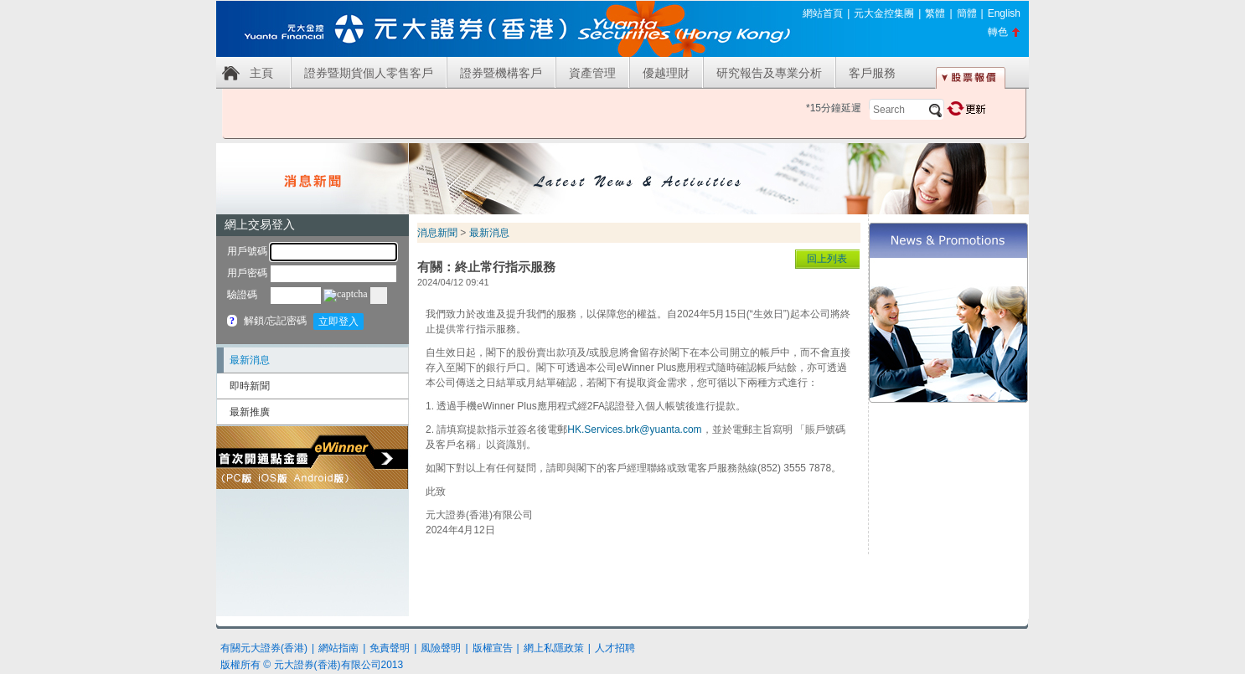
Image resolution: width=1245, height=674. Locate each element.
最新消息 (250, 360)
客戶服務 (872, 73)
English (1004, 13)
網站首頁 (823, 13)
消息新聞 (437, 233)
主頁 (261, 73)
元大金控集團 (884, 13)
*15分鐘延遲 (833, 108)
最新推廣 (250, 412)
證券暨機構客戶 (501, 73)
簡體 (967, 13)
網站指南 (338, 648)
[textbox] (906, 110)
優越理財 (666, 73)
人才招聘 (615, 648)
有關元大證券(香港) (263, 648)
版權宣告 (493, 648)
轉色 (998, 32)
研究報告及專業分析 (769, 73)
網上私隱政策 (554, 648)
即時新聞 (250, 386)
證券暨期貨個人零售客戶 (368, 73)
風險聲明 (441, 648)
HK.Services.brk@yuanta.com (634, 429)
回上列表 (827, 259)
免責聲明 (389, 648)
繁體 (935, 13)
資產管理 (592, 73)
